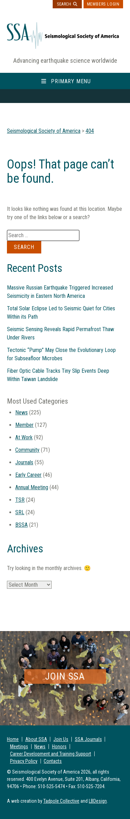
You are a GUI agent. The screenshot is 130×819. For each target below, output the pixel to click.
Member (24, 425)
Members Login (103, 4)
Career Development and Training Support (50, 753)
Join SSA (65, 676)
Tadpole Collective (61, 801)
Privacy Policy (23, 761)
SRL (19, 512)
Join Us (60, 739)
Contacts (53, 761)
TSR (20, 500)
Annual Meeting (31, 487)
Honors (59, 746)
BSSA (21, 524)
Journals (24, 462)
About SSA (36, 739)
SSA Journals (88, 739)
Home (13, 739)
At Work (24, 437)
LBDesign (98, 801)
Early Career (28, 475)
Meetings (19, 746)
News (21, 412)
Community (27, 450)
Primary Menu (71, 81)
